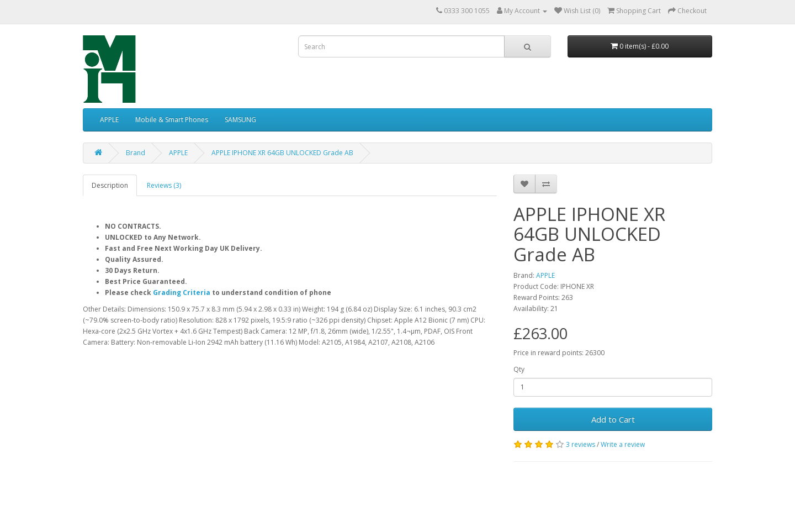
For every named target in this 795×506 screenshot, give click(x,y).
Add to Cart (613, 419)
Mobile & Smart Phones (171, 119)
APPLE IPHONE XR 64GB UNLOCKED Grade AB (282, 152)
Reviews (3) (164, 185)
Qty (518, 369)
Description (110, 185)
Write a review (623, 444)
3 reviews (580, 444)
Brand (135, 152)
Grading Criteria (181, 292)
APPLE (109, 119)
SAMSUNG (240, 119)
